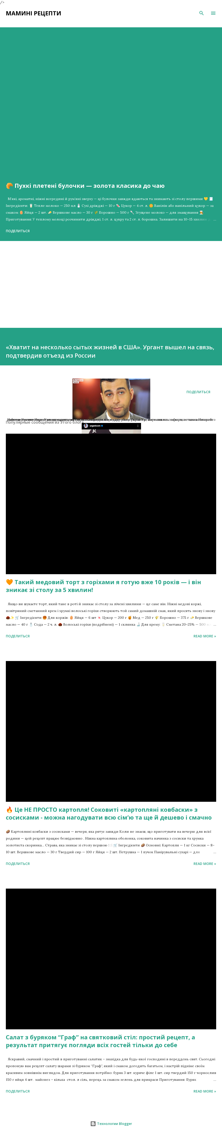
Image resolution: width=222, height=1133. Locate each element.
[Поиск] (201, 13)
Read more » (205, 636)
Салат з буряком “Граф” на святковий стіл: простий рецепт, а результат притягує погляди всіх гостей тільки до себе (100, 1041)
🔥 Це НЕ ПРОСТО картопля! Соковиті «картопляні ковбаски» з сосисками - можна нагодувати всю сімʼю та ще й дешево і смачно (109, 813)
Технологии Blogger (111, 1123)
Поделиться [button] (18, 231)
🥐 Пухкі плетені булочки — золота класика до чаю (85, 185)
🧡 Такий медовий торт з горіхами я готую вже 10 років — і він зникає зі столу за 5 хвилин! (103, 586)
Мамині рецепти (33, 13)
